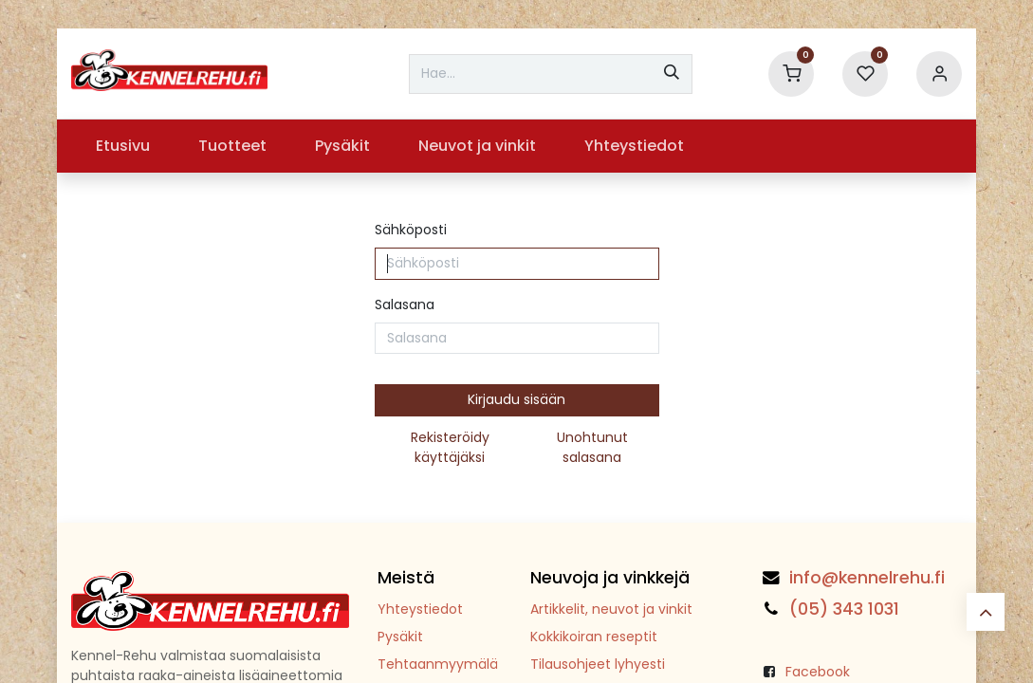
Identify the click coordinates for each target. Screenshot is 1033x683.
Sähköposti (411, 229)
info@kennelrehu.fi (867, 577)
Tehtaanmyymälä (438, 664)
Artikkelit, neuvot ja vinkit (611, 609)
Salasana (404, 304)
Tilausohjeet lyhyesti (597, 664)
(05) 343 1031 (844, 609)
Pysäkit (400, 636)
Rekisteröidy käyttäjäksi (450, 447)
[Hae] (672, 74)
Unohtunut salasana (592, 447)
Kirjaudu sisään (516, 399)
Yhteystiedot (420, 609)
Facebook (817, 671)
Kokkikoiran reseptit (593, 636)
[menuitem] (122, 146)
